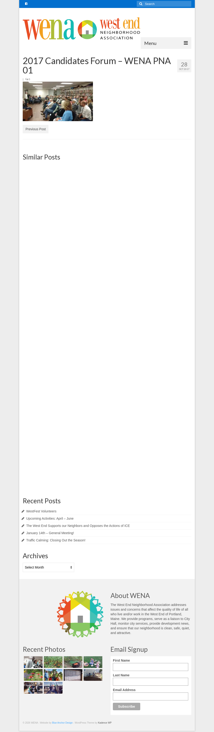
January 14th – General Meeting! (50, 533)
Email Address (124, 690)
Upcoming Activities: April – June (50, 518)
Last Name (121, 675)
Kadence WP (104, 722)
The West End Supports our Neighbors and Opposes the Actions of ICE (78, 526)
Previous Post (36, 129)
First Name (121, 660)
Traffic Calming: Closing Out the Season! (55, 540)
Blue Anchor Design (62, 722)
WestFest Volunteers (41, 511)
